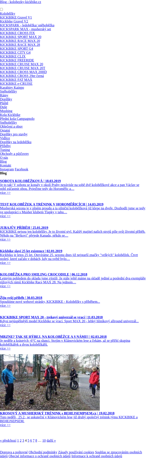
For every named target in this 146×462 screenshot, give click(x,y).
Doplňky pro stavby (14, 134)
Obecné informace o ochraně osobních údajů (40, 456)
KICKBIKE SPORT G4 (16, 48)
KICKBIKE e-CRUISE (16, 83)
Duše (3, 107)
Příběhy (5, 146)
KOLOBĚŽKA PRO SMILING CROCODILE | (43, 274)
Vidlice (5, 138)
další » (51, 440)
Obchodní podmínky (43, 452)
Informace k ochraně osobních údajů (96, 456)
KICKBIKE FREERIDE (17, 60)
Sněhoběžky (8, 91)
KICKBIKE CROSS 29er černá (22, 76)
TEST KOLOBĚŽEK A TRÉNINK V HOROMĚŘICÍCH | (51, 204)
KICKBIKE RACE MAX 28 (20, 45)
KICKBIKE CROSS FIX (17, 33)
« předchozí (8, 440)
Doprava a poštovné (14, 452)
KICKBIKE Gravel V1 (16, 17)
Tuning (5, 150)
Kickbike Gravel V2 (14, 21)
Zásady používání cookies (76, 452)
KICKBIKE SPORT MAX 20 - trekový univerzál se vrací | (51, 317)
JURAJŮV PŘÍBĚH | (24, 227)
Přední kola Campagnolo (17, 118)
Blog (3, 161)
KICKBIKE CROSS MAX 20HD (23, 72)
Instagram (7, 169)
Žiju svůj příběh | (21, 298)
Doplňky (6, 99)
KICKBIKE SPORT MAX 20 (20, 37)
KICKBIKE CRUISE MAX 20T (22, 68)
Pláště (4, 103)
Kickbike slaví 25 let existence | (31, 251)
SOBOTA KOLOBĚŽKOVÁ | (30, 181)
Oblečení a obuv (11, 126)
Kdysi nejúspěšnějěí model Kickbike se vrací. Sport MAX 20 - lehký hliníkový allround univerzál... (69, 321)
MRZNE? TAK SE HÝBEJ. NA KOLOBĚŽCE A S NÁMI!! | (53, 336)
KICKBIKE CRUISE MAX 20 (21, 64)
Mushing (6, 111)
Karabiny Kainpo (12, 87)
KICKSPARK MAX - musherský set (25, 29)
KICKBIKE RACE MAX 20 (20, 41)
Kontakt (5, 165)
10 (44, 440)
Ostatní (5, 130)
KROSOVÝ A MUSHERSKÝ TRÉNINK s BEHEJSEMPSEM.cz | (57, 413)
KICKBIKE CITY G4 (15, 52)
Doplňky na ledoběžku (15, 142)
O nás (4, 157)
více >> (5, 192)
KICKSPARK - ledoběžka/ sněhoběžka (27, 25)
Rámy (4, 95)
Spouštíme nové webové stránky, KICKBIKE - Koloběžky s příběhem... (50, 301)
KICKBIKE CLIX (13, 56)
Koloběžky (7, 13)
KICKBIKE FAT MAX (16, 80)
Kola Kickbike (10, 115)
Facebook (21, 169)
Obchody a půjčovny (14, 154)
